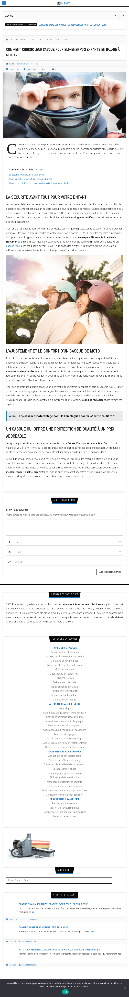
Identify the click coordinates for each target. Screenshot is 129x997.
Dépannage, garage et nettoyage (64, 773)
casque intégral (14, 246)
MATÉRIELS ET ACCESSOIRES (26, 40)
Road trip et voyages (65, 734)
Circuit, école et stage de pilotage (64, 738)
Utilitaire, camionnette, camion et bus (64, 656)
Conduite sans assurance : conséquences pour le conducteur (72, 24)
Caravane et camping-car (64, 660)
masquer (39, 170)
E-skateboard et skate (64, 682)
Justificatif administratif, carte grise (64, 717)
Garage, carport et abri (65, 769)
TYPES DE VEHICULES (64, 648)
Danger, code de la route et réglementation (64, 743)
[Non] (124, 988)
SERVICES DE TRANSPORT (64, 799)
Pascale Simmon (30, 69)
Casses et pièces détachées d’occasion (64, 764)
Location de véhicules (64, 816)
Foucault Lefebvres (28, 919)
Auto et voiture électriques (64, 652)
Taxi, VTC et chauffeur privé (64, 807)
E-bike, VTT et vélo (64, 678)
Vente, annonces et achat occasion (64, 794)
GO (34, 912)
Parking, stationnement (64, 803)
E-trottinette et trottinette (64, 691)
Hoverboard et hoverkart (64, 695)
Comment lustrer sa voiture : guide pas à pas (43, 927)
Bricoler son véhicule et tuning (64, 760)
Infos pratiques (65, 708)
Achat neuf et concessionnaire (64, 755)
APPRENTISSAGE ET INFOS (64, 704)
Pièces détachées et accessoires (64, 786)
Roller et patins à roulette (64, 686)
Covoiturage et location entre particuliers (64, 812)
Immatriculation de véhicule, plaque (64, 721)
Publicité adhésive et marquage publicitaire (65, 790)
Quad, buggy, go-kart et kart (64, 673)
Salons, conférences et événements (64, 747)
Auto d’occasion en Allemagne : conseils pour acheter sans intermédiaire (59, 949)
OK (65, 992)
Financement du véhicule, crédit (64, 725)
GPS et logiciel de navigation (65, 777)
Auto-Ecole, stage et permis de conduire (64, 712)
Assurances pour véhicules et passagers (21, 25)
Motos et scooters (64, 669)
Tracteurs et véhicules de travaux (64, 665)
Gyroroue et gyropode (64, 699)
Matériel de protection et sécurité (54, 40)
